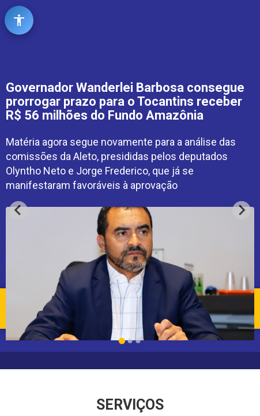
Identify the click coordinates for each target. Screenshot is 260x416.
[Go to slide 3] (138, 341)
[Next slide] (241, 210)
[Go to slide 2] (130, 341)
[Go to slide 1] (122, 340)
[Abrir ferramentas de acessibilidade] (19, 20)
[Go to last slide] (18, 210)
